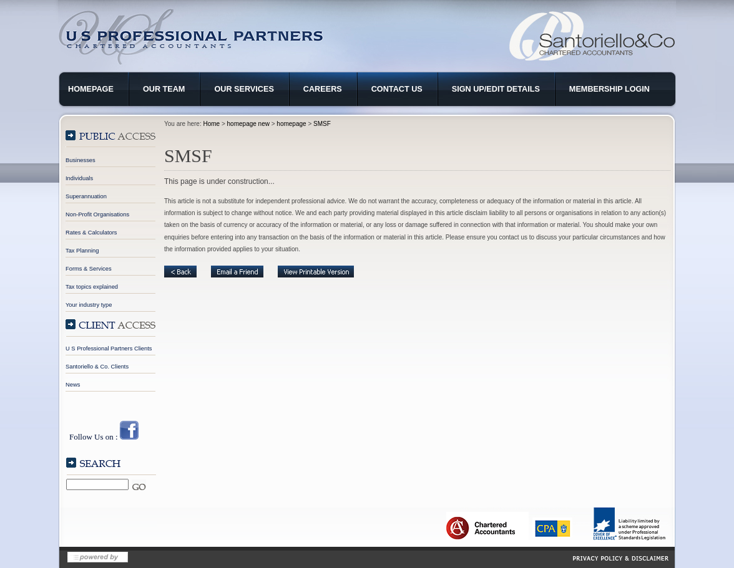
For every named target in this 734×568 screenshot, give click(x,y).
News (73, 385)
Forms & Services (89, 269)
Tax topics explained (92, 287)
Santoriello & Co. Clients (97, 366)
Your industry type (89, 305)
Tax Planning (82, 251)
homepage (291, 123)
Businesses (80, 160)
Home (211, 123)
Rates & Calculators (91, 232)
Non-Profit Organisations (97, 214)
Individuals (79, 178)
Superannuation (86, 196)
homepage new (248, 123)
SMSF (322, 123)
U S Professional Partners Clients (109, 348)
